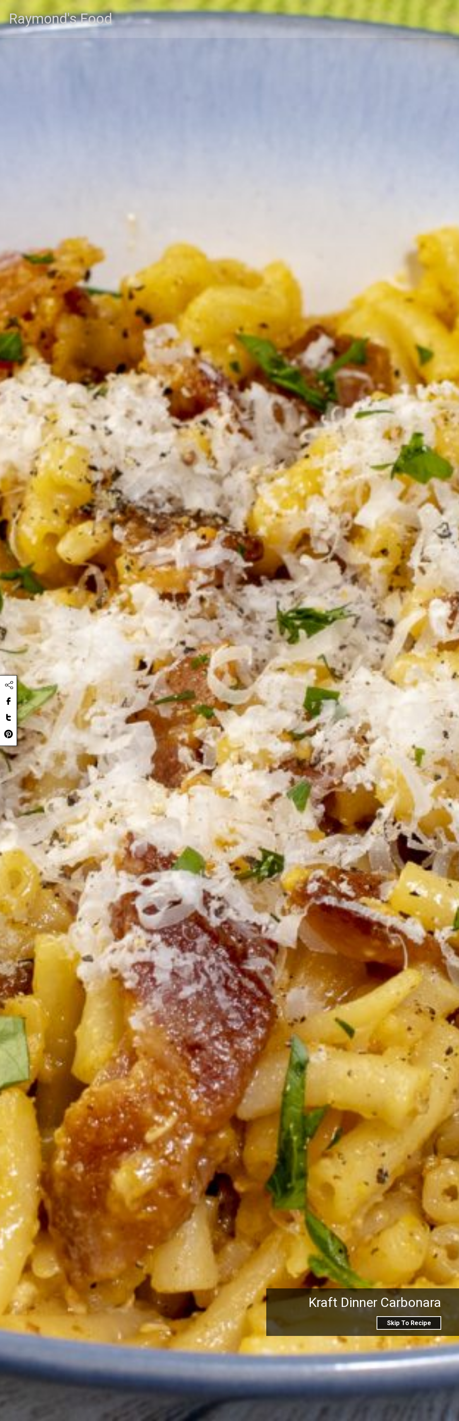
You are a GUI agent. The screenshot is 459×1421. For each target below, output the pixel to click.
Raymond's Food (63, 41)
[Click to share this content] (9, 685)
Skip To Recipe (409, 1323)
